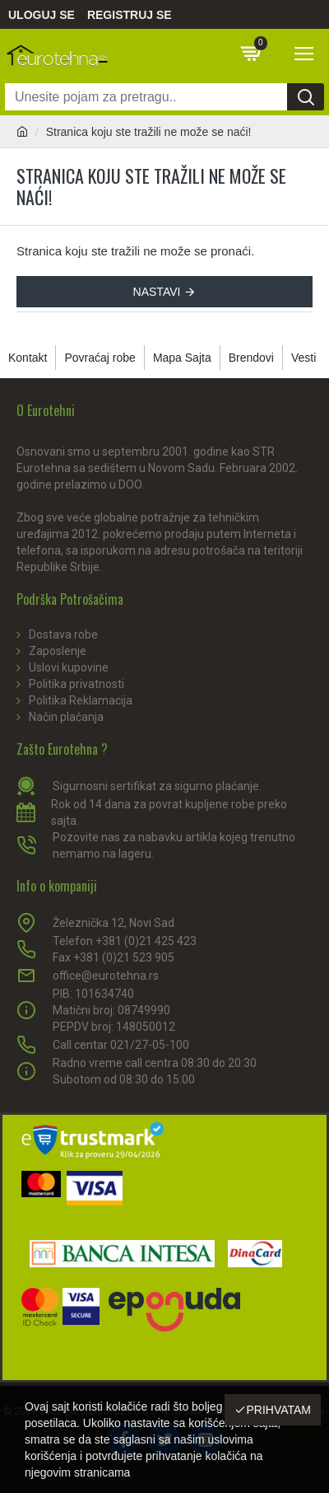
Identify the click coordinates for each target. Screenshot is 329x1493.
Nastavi (157, 291)
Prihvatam (278, 1409)
